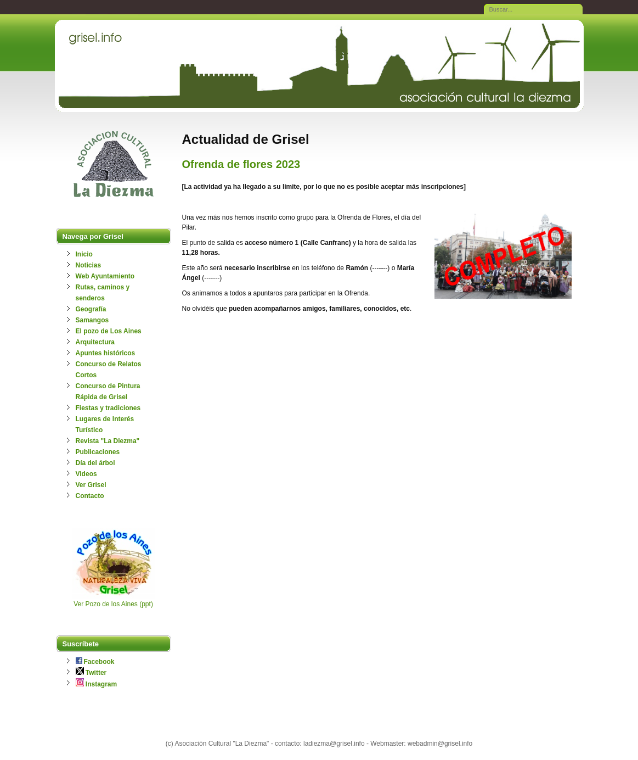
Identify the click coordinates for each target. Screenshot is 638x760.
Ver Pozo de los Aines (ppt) (113, 604)
